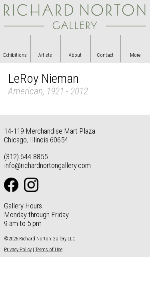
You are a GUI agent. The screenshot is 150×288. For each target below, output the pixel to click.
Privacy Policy (18, 249)
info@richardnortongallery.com (47, 165)
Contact (105, 55)
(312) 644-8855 (26, 156)
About (75, 55)
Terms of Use (48, 249)
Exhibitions (15, 55)
